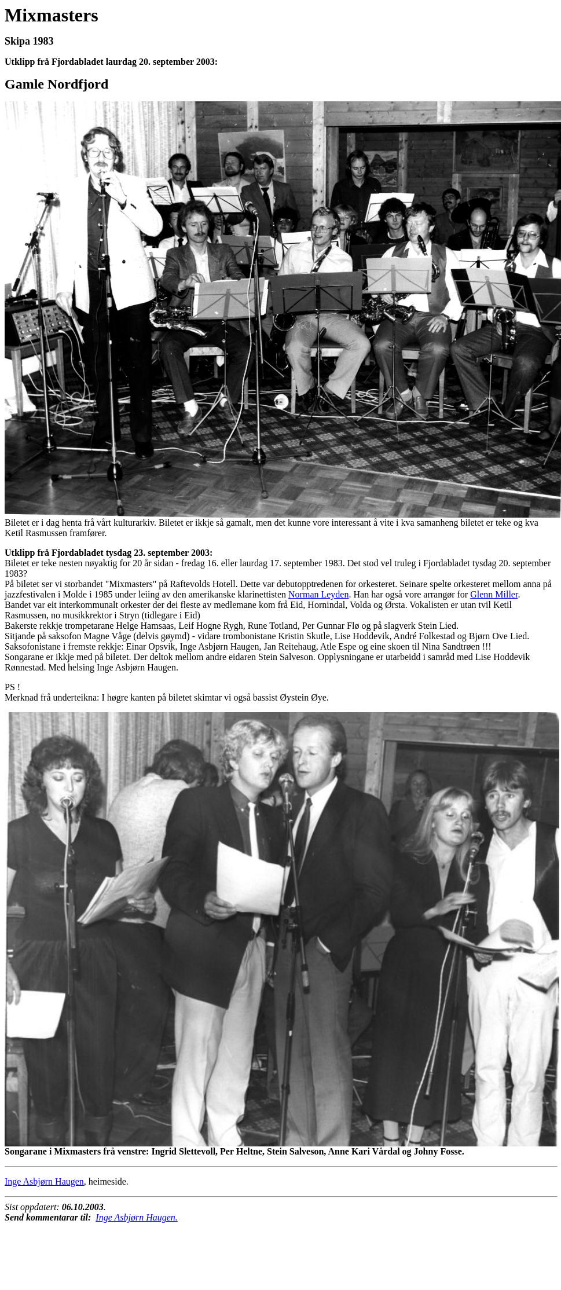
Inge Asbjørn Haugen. (136, 1217)
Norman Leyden (318, 594)
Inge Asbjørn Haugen (44, 1181)
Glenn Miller (494, 594)
